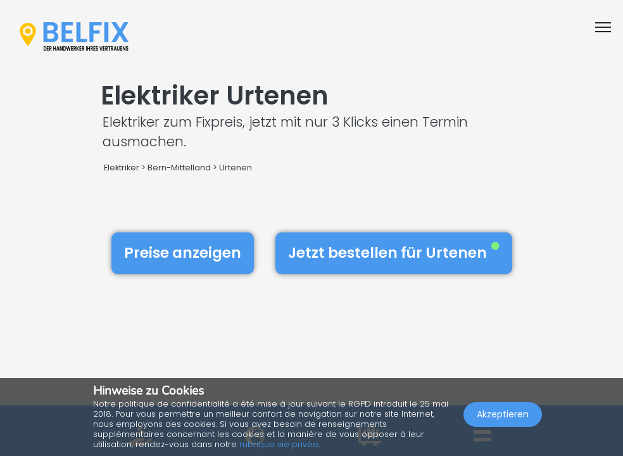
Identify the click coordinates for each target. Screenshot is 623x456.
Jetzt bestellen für (394, 252)
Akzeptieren (503, 415)
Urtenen (235, 167)
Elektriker (122, 167)
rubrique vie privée (278, 444)
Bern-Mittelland (179, 167)
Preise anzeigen (182, 253)
